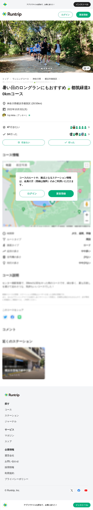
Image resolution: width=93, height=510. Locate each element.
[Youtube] (86, 490)
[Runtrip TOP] (12, 14)
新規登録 (83, 15)
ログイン (65, 15)
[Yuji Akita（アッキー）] (16, 115)
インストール (82, 4)
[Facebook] (78, 490)
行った (69, 142)
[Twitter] (71, 490)
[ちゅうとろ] (12, 375)
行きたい (23, 142)
